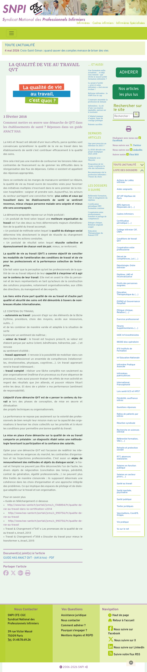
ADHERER (128, 72)
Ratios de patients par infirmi (127, 415)
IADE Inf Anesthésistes (128, 335)
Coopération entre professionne (126, 248)
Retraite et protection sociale (127, 449)
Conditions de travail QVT (127, 240)
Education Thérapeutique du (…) (127, 293)
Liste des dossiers (125, 170)
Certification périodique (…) (124, 222)
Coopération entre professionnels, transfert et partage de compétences (97, 215)
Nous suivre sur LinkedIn (126, 647)
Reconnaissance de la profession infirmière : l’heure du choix (97, 174)
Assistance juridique (73, 615)
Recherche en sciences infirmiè (128, 431)
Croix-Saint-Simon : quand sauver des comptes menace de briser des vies (64, 50)
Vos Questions (72, 609)
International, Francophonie (123, 383)
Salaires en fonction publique (126, 466)
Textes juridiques (125, 506)
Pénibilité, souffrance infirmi (127, 399)
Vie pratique (123, 522)
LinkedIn (136, 150)
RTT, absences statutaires (124, 457)
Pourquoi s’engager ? (74, 630)
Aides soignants (124, 189)
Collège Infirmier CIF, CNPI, (127, 230)
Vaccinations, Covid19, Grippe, (127, 514)
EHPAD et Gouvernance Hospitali (128, 302)
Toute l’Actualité (124, 164)
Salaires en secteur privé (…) (126, 475)
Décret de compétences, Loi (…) (127, 257)
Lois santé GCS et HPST (128, 391)
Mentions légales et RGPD (77, 635)
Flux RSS (132, 154)
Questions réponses (126, 407)
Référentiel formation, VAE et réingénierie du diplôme (97, 197)
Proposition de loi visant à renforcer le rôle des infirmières (96, 166)
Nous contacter (70, 620)
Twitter (135, 145)
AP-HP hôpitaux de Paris (126, 197)
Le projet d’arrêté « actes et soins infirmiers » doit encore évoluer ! (98, 86)
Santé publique (124, 499)
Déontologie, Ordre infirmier (126, 266)
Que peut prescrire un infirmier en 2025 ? (97, 144)
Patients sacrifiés (95, 124)
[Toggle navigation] (11, 33)
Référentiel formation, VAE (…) (127, 440)
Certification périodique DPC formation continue (96, 206)
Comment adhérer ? (73, 625)
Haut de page (118, 615)
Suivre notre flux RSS (124, 654)
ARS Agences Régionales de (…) (126, 206)
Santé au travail (124, 483)
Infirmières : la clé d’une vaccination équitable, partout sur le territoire (97, 109)
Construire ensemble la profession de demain (98, 100)
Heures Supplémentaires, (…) (127, 327)
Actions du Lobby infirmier (125, 181)
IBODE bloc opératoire (128, 342)
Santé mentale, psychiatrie (124, 491)
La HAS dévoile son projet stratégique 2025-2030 (96, 151)
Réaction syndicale (126, 423)
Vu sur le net (123, 529)
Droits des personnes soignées (127, 284)
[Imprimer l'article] (27, 574)
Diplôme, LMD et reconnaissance (125, 275)
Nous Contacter (26, 609)
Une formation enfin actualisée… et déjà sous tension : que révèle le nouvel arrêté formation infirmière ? (97, 74)
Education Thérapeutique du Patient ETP (95, 233)
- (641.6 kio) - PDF (28, 558)
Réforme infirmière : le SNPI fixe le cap (98, 94)
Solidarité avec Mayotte (94, 159)
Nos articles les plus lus (128, 91)
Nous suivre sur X (122, 640)
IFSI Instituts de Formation (124, 349)
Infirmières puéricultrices (123, 374)
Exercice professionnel (128, 319)
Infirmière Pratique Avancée (126, 365)
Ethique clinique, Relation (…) (125, 311)
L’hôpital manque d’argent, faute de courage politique (95, 118)
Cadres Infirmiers (125, 214)
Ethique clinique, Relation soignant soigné (95, 224)
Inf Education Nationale (128, 357)
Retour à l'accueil (121, 620)
